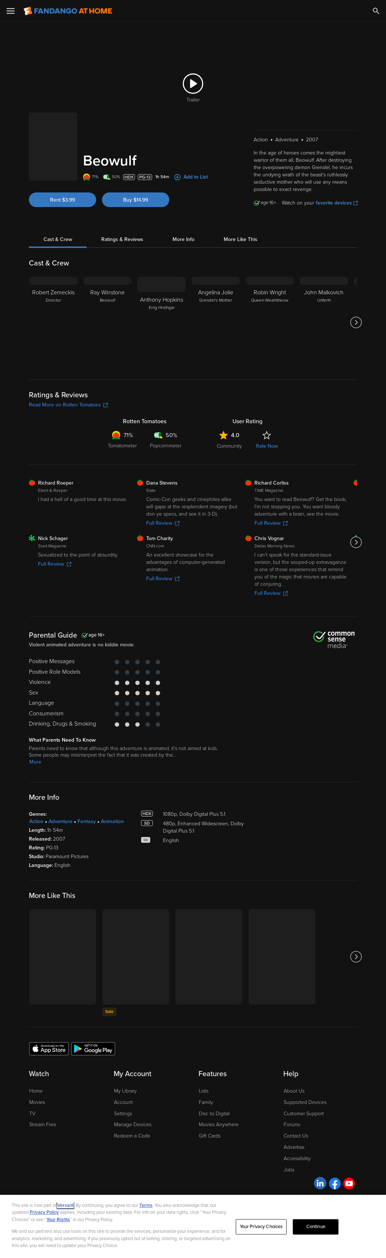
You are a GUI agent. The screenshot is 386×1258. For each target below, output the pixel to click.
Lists (203, 1091)
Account (123, 1102)
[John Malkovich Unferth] (323, 322)
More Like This (240, 239)
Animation (112, 821)
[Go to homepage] (68, 11)
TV (32, 1113)
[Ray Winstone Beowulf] (107, 322)
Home (36, 1091)
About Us (294, 1091)
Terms (145, 1205)
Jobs (289, 1170)
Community (229, 446)
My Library (125, 1091)
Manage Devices (132, 1124)
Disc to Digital (214, 1113)
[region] (193, 1226)
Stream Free (42, 1124)
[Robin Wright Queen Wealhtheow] (269, 322)
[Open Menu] (10, 11)
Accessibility (297, 1158)
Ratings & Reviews (122, 239)
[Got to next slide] (356, 322)
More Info (183, 239)
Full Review (162, 523)
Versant (65, 1205)
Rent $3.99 (62, 200)
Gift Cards (209, 1136)
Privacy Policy (44, 1212)
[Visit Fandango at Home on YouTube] (349, 1183)
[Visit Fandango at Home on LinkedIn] (320, 1183)
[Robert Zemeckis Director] (53, 322)
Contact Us (296, 1136)
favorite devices (337, 203)
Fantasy (86, 821)
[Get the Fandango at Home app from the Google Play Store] (93, 1048)
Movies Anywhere (219, 1124)
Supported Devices (305, 1102)
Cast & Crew (57, 239)
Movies (37, 1102)
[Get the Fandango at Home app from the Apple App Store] (49, 1048)
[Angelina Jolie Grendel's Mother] (215, 322)
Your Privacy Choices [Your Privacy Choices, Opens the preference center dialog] (261, 1227)
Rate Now (267, 446)
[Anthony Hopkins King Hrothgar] (161, 322)
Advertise (294, 1147)
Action (36, 821)
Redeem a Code (132, 1136)
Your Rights (58, 1220)
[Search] (376, 11)
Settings (123, 1113)
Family (206, 1102)
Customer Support (304, 1113)
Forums (292, 1124)
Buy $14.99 (135, 200)
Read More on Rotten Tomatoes (68, 405)
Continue (315, 1227)
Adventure (60, 821)
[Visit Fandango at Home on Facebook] (335, 1183)
